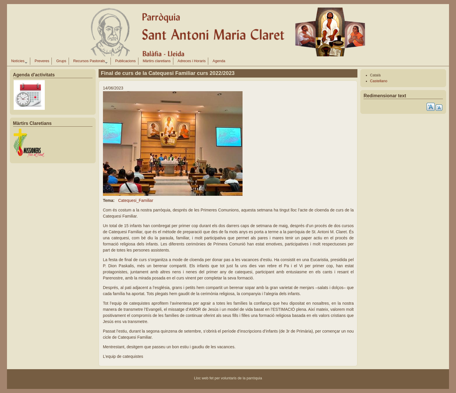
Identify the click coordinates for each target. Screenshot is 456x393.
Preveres (42, 61)
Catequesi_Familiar (135, 200)
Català (375, 75)
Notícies (18, 62)
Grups (61, 61)
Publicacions (125, 61)
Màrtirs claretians (157, 61)
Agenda (219, 61)
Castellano (378, 81)
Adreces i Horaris (192, 61)
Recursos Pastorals (89, 62)
